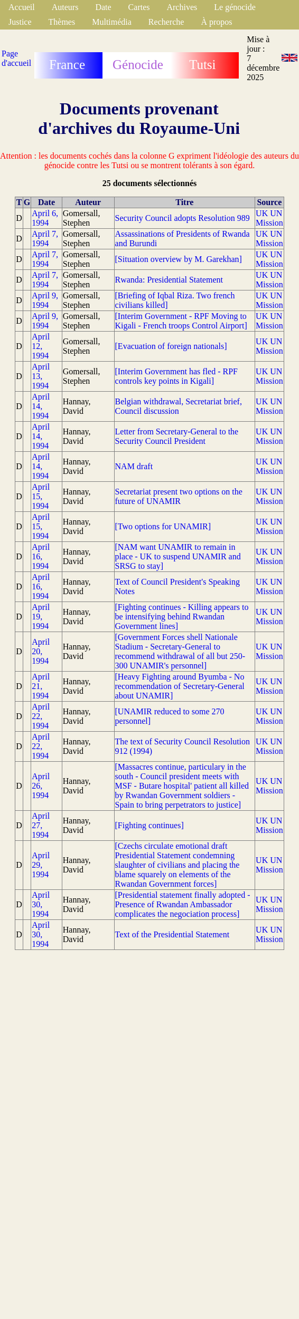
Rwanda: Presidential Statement (169, 279)
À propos (216, 21)
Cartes (139, 7)
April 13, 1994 (41, 376)
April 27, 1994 (41, 825)
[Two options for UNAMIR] (163, 526)
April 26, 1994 (41, 786)
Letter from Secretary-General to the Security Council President (177, 436)
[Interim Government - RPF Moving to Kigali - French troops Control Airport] (181, 321)
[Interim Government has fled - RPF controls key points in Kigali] (176, 376)
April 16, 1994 (41, 556)
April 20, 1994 (41, 651)
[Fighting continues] (149, 825)
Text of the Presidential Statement (172, 934)
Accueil (21, 7)
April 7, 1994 (45, 238)
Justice (20, 21)
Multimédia (112, 21)
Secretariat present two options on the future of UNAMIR (178, 496)
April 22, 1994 (41, 716)
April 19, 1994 (41, 617)
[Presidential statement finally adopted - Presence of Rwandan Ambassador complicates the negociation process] (182, 904)
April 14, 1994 (41, 406)
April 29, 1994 (41, 865)
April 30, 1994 (41, 904)
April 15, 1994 (41, 496)
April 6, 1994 (45, 218)
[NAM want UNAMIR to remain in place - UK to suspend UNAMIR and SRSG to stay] (178, 556)
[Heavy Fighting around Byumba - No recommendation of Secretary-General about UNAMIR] (180, 686)
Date (103, 7)
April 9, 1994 (45, 300)
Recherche (166, 21)
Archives (181, 7)
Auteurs (65, 7)
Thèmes (62, 21)
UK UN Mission (269, 218)
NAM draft (134, 466)
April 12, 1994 (41, 346)
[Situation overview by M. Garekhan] (178, 259)
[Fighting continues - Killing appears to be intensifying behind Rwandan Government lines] (182, 617)
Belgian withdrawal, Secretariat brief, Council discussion (178, 406)
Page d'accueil (16, 58)
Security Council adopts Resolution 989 (182, 218)
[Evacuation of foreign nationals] (171, 346)
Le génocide (235, 7)
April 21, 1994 (41, 686)
